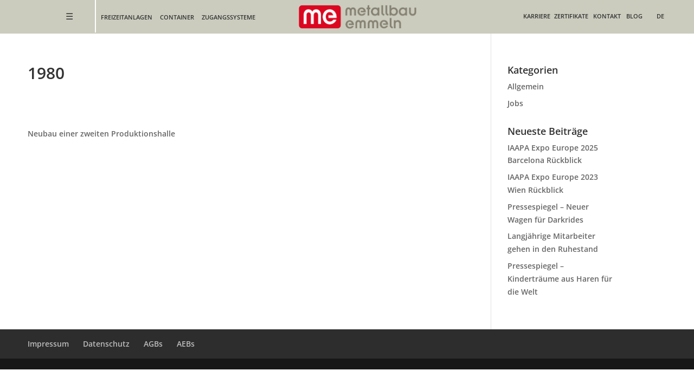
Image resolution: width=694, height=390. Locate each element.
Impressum (48, 344)
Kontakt (607, 16)
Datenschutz (106, 344)
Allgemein (525, 86)
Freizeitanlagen (126, 17)
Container (177, 17)
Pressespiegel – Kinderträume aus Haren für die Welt (559, 279)
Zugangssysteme (228, 17)
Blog (634, 16)
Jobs (515, 103)
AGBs (153, 344)
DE (660, 16)
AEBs (186, 344)
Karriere (536, 16)
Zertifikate (571, 16)
